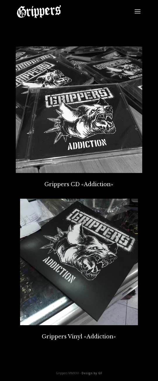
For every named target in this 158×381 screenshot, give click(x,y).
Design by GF (91, 373)
